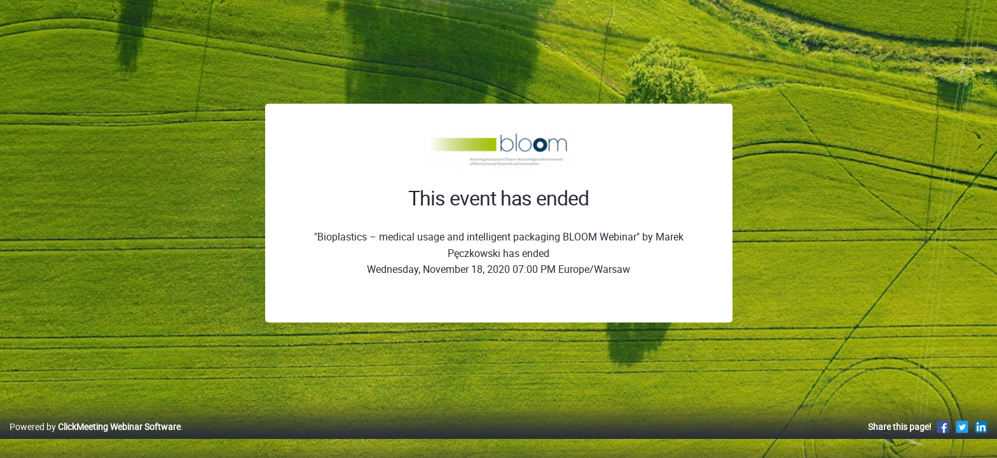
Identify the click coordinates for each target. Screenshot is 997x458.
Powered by (95, 440)
